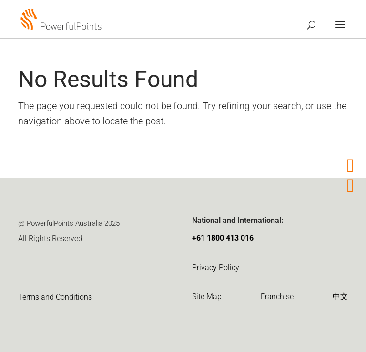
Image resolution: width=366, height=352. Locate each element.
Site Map (207, 296)
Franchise (277, 296)
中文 (340, 296)
